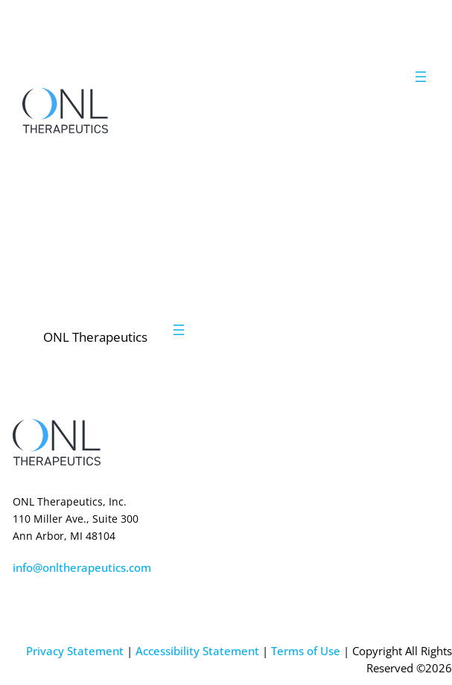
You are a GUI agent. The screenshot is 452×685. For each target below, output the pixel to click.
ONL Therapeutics (95, 336)
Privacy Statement (75, 650)
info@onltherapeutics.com (82, 567)
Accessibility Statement (197, 650)
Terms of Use (305, 650)
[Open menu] (421, 77)
